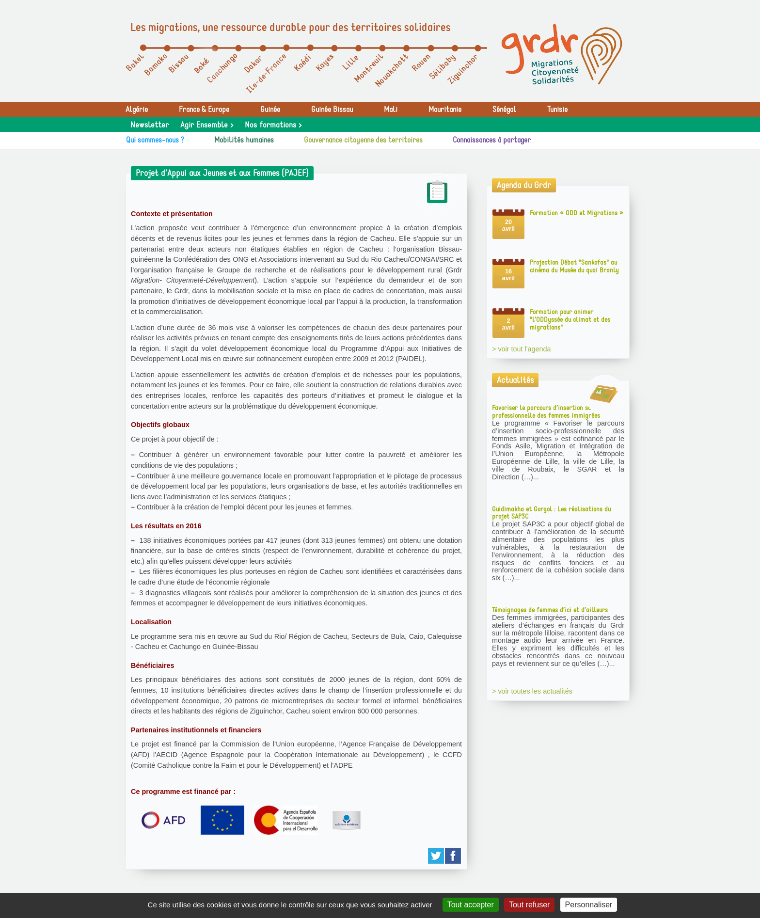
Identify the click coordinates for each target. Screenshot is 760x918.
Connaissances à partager (492, 140)
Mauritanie (444, 109)
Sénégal (504, 109)
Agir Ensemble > (206, 125)
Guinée (270, 109)
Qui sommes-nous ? (155, 140)
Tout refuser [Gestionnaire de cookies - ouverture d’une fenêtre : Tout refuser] (529, 905)
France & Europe (204, 109)
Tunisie (557, 109)
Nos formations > (273, 125)
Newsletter (149, 125)
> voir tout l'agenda (521, 349)
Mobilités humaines (244, 140)
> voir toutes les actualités (532, 691)
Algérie (137, 109)
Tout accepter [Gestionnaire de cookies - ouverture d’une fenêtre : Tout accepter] (470, 905)
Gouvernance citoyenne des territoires (363, 140)
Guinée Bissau (332, 109)
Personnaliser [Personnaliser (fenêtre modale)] (589, 905)
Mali (390, 109)
